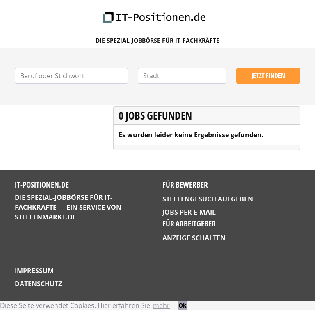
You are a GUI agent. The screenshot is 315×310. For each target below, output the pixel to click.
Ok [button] (182, 305)
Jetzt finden (268, 75)
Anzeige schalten (194, 237)
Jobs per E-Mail (189, 212)
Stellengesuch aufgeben (207, 199)
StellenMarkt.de (45, 217)
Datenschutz (38, 283)
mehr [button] (161, 305)
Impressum (34, 270)
